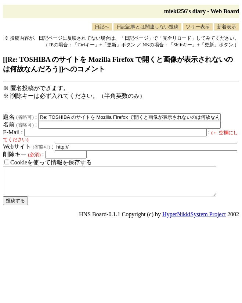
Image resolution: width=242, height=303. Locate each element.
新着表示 (226, 26)
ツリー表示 (198, 26)
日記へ (102, 26)
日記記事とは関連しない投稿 (147, 26)
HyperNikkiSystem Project (194, 220)
